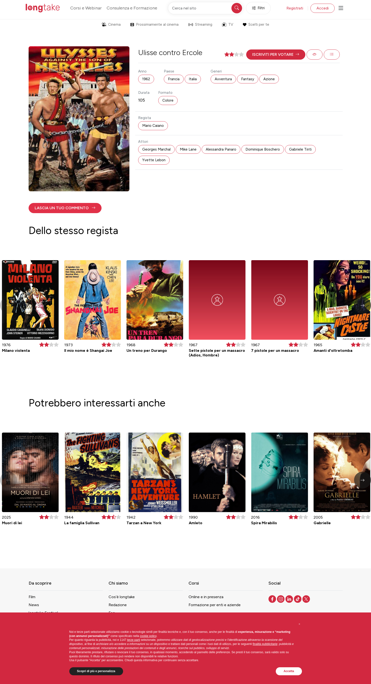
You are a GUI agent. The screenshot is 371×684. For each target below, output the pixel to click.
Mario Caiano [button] (153, 125)
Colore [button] (168, 100)
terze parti (133, 640)
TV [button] (227, 24)
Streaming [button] (200, 24)
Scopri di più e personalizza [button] (96, 671)
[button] (275, 54)
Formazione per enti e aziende (215, 605)
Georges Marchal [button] (156, 149)
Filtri (258, 8)
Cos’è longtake (122, 597)
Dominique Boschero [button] (262, 149)
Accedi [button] (322, 8)
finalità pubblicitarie (265, 644)
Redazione (118, 605)
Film (32, 597)
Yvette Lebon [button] (154, 160)
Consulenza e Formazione (132, 8)
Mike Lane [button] (188, 149)
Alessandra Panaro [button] (221, 149)
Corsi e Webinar (86, 8)
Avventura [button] (223, 79)
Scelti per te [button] (256, 24)
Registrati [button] (294, 8)
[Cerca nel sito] (205, 8)
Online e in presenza (206, 597)
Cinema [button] (111, 24)
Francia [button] (174, 79)
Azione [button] (269, 79)
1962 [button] (146, 79)
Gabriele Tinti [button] (300, 149)
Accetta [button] (289, 671)
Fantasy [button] (247, 79)
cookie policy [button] (148, 636)
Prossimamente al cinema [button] (154, 24)
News (34, 605)
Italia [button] (193, 79)
